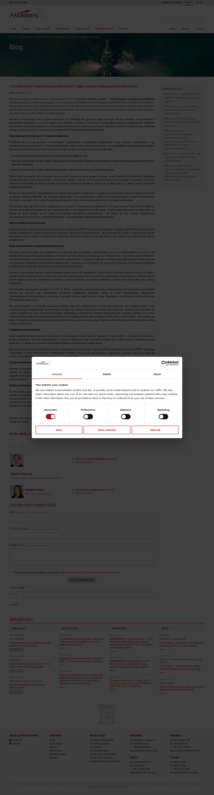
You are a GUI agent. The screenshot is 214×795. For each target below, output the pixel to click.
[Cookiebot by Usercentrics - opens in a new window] (164, 363)
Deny (59, 430)
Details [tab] (107, 374)
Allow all (155, 430)
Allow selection (107, 430)
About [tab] (157, 374)
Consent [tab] (57, 374)
